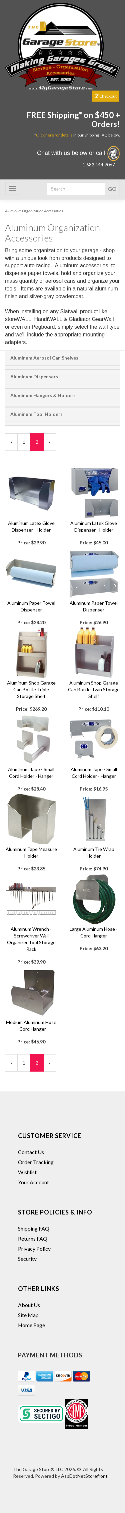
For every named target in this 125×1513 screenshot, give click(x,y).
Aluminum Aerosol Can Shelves (44, 358)
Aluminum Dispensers (34, 376)
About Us (29, 1305)
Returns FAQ (32, 1238)
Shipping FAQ (33, 1228)
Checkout (106, 96)
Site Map (28, 1315)
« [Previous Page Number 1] (14, 445)
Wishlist (27, 1172)
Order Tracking (36, 1162)
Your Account (33, 1182)
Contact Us (31, 1152)
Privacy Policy (34, 1248)
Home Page (31, 1325)
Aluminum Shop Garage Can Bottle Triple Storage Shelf (31, 689)
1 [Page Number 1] (27, 442)
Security (27, 1258)
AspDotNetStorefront (84, 1476)
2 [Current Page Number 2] (40, 445)
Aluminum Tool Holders (36, 414)
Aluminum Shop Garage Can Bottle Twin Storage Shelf (94, 689)
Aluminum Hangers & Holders (43, 395)
